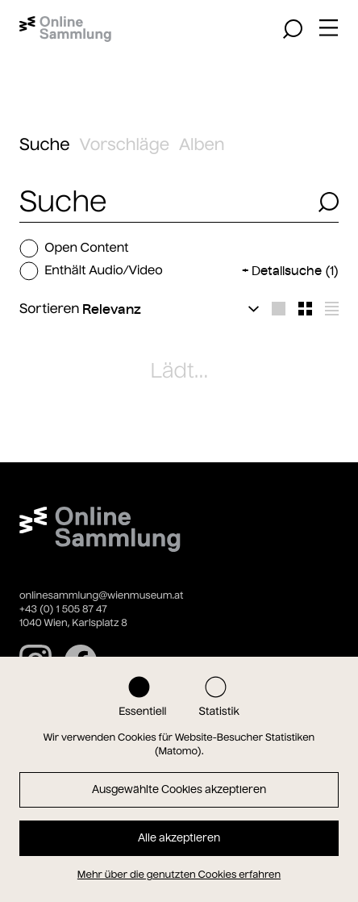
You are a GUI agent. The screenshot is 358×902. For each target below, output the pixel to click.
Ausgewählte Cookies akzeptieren (179, 789)
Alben (202, 145)
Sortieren (49, 309)
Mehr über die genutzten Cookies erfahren (179, 875)
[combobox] (164, 202)
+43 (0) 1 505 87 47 (63, 609)
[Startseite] (65, 29)
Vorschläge (124, 145)
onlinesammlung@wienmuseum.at (101, 596)
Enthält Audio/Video (91, 271)
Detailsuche (295, 270)
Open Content (74, 248)
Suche (44, 145)
